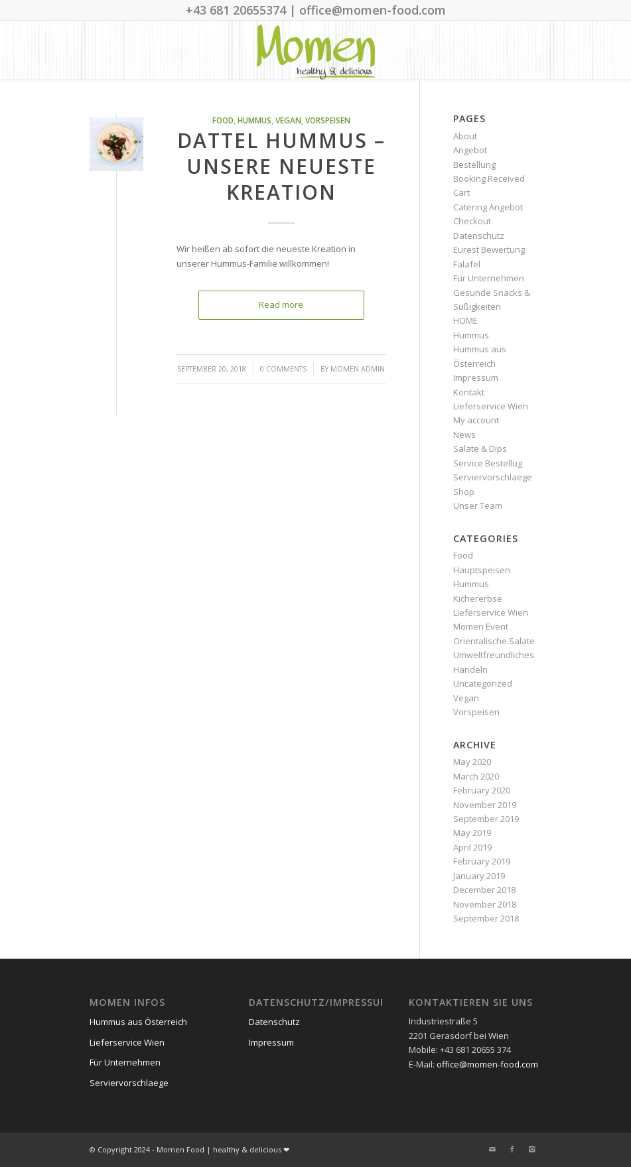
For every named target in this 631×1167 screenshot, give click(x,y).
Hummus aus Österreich (138, 1022)
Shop (463, 492)
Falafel (466, 264)
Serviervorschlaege (492, 477)
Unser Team (477, 506)
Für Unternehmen (488, 278)
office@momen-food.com (487, 1064)
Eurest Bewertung (489, 249)
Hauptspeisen (481, 570)
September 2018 (486, 918)
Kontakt (468, 392)
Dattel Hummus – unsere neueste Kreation (281, 166)
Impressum (475, 377)
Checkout (472, 221)
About (465, 136)
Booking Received (489, 178)
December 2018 (484, 890)
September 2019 (486, 819)
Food (223, 120)
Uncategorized (482, 683)
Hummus (254, 120)
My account (476, 420)
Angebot (470, 150)
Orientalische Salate (494, 641)
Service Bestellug (487, 463)
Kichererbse (477, 598)
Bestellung (474, 165)
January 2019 (479, 876)
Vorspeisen (327, 120)
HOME (465, 320)
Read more (281, 304)
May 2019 (472, 833)
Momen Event (480, 626)
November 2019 (484, 805)
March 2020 (476, 776)
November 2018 (484, 904)
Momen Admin (357, 369)
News (464, 435)
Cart (461, 192)
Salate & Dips (480, 448)
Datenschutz (478, 235)
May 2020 (472, 762)
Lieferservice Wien (490, 406)
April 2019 (472, 847)
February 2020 (481, 790)
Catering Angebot (488, 207)
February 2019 (481, 861)
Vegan (288, 120)
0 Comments (283, 369)
